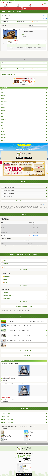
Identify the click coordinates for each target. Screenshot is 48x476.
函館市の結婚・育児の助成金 (8, 190)
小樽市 (4, 279)
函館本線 (5, 292)
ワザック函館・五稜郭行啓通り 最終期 (9, 363)
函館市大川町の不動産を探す (7, 422)
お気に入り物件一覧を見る (8, 74)
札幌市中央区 (6, 276)
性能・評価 (3, 128)
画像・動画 (3, 137)
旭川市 (4, 282)
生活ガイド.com (44, 204)
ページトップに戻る (24, 443)
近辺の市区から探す (5, 416)
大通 (4, 260)
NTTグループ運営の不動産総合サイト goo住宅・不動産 (8, 0)
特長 (2, 125)
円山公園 (5, 264)
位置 (2, 104)
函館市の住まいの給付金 (7, 196)
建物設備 (3, 110)
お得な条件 (3, 134)
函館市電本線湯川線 (8, 295)
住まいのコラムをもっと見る (23, 355)
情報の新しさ (4, 140)
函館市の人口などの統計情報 (8, 187)
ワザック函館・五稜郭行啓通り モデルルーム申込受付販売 (13, 384)
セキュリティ (4, 116)
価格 (2, 89)
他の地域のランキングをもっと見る (24, 306)
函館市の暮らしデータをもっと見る (23, 200)
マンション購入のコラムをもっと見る (24, 350)
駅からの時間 (4, 101)
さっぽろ (5, 267)
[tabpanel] (24, 168)
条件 (2, 122)
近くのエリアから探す (5, 413)
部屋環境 (3, 107)
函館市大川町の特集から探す (7, 419)
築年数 (2, 98)
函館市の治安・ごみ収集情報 (8, 193)
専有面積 (3, 95)
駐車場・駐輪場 (4, 119)
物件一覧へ (35, 235)
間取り (2, 92)
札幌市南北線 (6, 298)
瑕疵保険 (3, 131)
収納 (2, 113)
